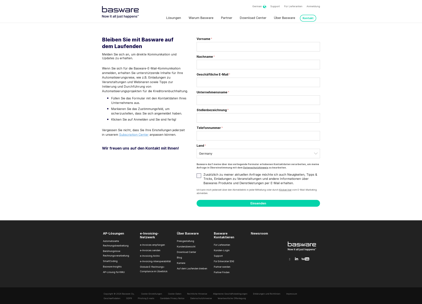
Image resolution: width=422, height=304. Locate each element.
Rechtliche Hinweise (197, 294)
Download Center (253, 18)
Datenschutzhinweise (201, 298)
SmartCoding (110, 261)
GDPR (129, 298)
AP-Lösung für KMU (114, 272)
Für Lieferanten (293, 6)
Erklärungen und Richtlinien (266, 294)
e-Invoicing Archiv (150, 255)
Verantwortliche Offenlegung (232, 298)
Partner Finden (222, 272)
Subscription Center (134, 134)
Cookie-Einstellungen (151, 294)
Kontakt (308, 18)
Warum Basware (201, 18)
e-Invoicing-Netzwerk (149, 235)
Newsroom (259, 233)
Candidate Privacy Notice (172, 298)
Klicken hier (285, 189)
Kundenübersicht (186, 246)
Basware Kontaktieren (224, 235)
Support (275, 6)
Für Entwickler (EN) (224, 261)
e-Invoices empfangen (152, 244)
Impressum (291, 294)
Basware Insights (112, 266)
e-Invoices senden (150, 250)
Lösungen (173, 18)
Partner (226, 18)
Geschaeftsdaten (112, 298)
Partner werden (222, 266)
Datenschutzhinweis (255, 167)
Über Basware (284, 18)
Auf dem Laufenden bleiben (192, 268)
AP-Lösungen (113, 233)
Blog (179, 257)
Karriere (181, 263)
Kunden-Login (222, 250)
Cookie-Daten (174, 294)
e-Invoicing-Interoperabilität (155, 261)
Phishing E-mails (146, 298)
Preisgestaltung (185, 241)
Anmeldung (313, 6)
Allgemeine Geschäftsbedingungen (230, 294)
